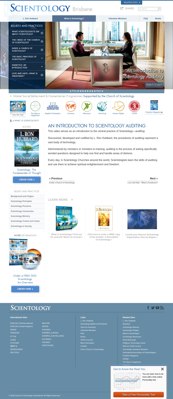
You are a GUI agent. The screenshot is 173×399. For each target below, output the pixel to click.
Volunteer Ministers (118, 18)
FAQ (146, 18)
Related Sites (132, 2)
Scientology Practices (21, 206)
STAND (126, 359)
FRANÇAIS (14, 333)
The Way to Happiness (35, 108)
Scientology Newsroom (132, 337)
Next (98, 91)
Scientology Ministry (20, 216)
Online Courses (86, 340)
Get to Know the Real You (129, 369)
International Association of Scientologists (139, 352)
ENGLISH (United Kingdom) (21, 326)
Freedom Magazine (154, 113)
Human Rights (118, 107)
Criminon (71, 107)
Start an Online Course (132, 346)
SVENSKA (46, 330)
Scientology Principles (21, 201)
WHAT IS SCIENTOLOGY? (26, 120)
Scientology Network (131, 327)
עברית (13, 336)
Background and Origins (22, 196)
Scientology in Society (21, 226)
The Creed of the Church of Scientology (26, 41)
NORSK (45, 326)
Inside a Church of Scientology (22, 49)
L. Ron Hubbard (30, 18)
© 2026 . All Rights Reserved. (34, 396)
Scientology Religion (131, 330)
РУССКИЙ (14, 343)
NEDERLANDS (16, 349)
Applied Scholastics (52, 107)
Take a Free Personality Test (138, 394)
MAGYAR (46, 323)
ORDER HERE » (27, 179)
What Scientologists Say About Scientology (25, 33)
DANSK (13, 330)
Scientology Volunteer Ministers (135, 349)
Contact (83, 346)
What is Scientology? (74, 18)
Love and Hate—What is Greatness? (25, 75)
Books (158, 18)
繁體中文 (14, 346)
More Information (87, 343)
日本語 (13, 340)
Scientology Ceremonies (22, 211)
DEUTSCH (14, 352)
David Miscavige (129, 340)
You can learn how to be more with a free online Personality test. (152, 377)
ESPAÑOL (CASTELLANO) (53, 336)
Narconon (86, 107)
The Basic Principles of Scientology (24, 58)
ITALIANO (46, 342)
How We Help (18, 115)
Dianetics (126, 324)
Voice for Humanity (88, 327)
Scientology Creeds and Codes (25, 221)
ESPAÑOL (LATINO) (50, 333)
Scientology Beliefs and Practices (93, 324)
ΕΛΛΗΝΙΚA (46, 339)
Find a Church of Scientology (92, 349)
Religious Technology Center (134, 343)
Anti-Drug (102, 107)
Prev (74, 91)
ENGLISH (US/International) (21, 323)
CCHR (134, 107)
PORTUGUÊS (47, 345)
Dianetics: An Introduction (19, 66)
